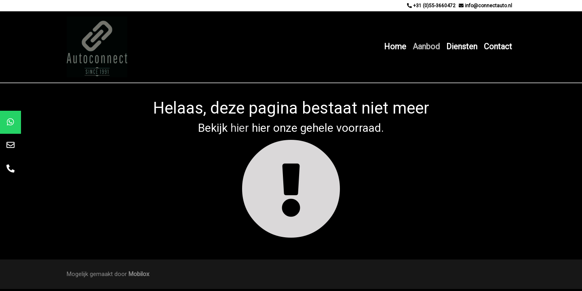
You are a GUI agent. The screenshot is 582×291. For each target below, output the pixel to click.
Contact (498, 46)
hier (239, 128)
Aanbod (426, 46)
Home (395, 46)
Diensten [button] (461, 46)
